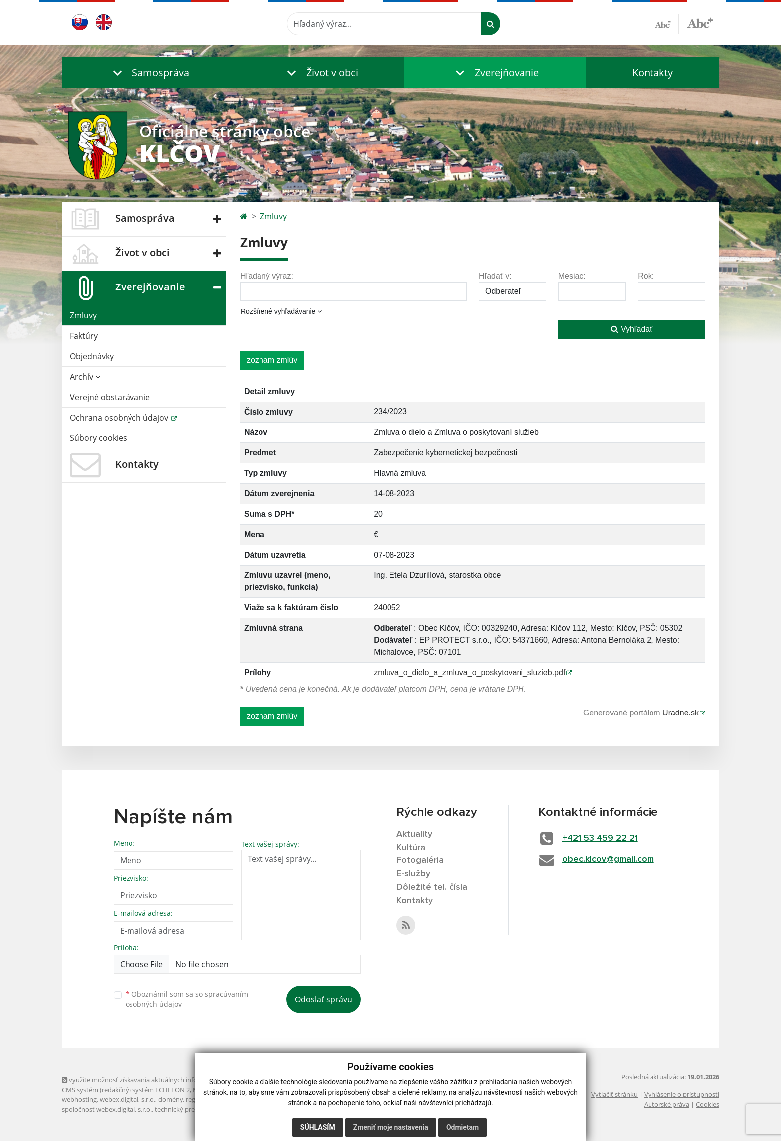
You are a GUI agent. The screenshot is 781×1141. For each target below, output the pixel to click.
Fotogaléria (420, 860)
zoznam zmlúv (272, 360)
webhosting (79, 1099)
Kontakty (652, 72)
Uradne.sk (680, 713)
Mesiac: (572, 276)
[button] (149, 72)
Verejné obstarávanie (110, 397)
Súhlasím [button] (317, 1127)
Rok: (646, 276)
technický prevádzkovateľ (193, 1109)
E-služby (413, 873)
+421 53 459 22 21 (600, 838)
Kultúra (410, 847)
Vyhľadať (631, 329)
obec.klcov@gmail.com (608, 859)
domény (170, 1099)
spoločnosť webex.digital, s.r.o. (107, 1109)
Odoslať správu (323, 999)
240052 (387, 607)
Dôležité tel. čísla (431, 887)
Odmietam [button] (462, 1127)
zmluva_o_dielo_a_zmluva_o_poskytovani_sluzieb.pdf (469, 672)
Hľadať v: (495, 276)
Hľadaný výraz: (266, 276)
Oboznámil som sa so (187, 999)
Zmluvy (83, 315)
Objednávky (92, 356)
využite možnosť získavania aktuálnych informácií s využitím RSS (160, 1079)
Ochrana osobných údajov (120, 417)
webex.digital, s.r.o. (127, 1099)
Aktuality (414, 834)
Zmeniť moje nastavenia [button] (390, 1127)
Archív (85, 376)
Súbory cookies (98, 437)
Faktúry (84, 335)
